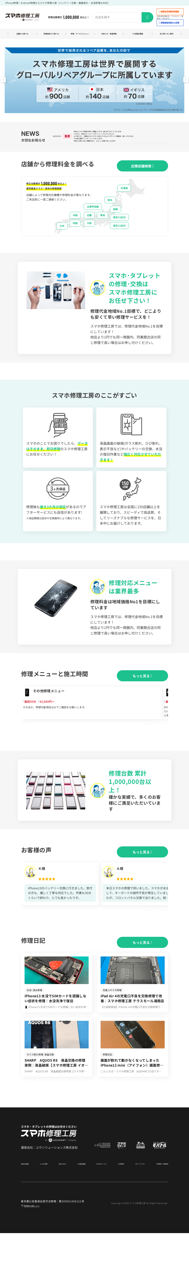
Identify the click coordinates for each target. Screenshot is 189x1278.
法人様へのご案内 (166, 36)
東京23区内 (119, 233)
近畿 (89, 231)
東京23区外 (119, 241)
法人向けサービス (98, 1208)
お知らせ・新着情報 (109, 36)
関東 (115, 225)
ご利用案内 (115, 1208)
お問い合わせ (61, 1208)
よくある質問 (45, 1208)
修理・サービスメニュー (80, 36)
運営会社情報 (28, 1208)
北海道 (124, 204)
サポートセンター (133, 1208)
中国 (75, 231)
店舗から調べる (22, 36)
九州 (62, 241)
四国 (75, 239)
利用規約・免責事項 (156, 1208)
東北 (110, 216)
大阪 (89, 239)
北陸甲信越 (93, 222)
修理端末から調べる (51, 36)
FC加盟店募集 (138, 36)
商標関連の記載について (39, 1250)
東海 (102, 231)
